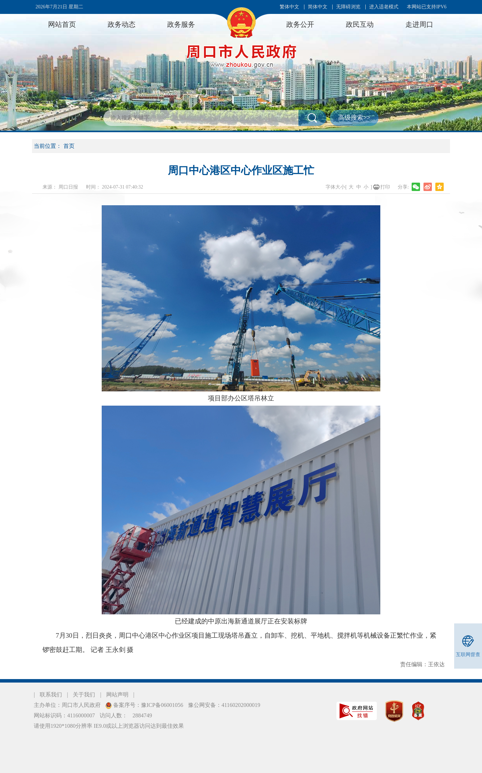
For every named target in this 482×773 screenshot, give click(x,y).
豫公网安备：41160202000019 (224, 705)
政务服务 (181, 24)
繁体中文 (289, 6)
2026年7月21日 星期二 (59, 6)
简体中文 (317, 6)
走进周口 (419, 24)
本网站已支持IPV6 (426, 6)
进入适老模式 (383, 6)
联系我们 (51, 695)
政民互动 (360, 24)
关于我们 (84, 695)
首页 (69, 146)
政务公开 (300, 24)
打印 (385, 187)
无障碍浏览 (348, 6)
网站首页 (62, 24)
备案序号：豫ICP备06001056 (147, 705)
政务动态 (121, 24)
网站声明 (117, 695)
